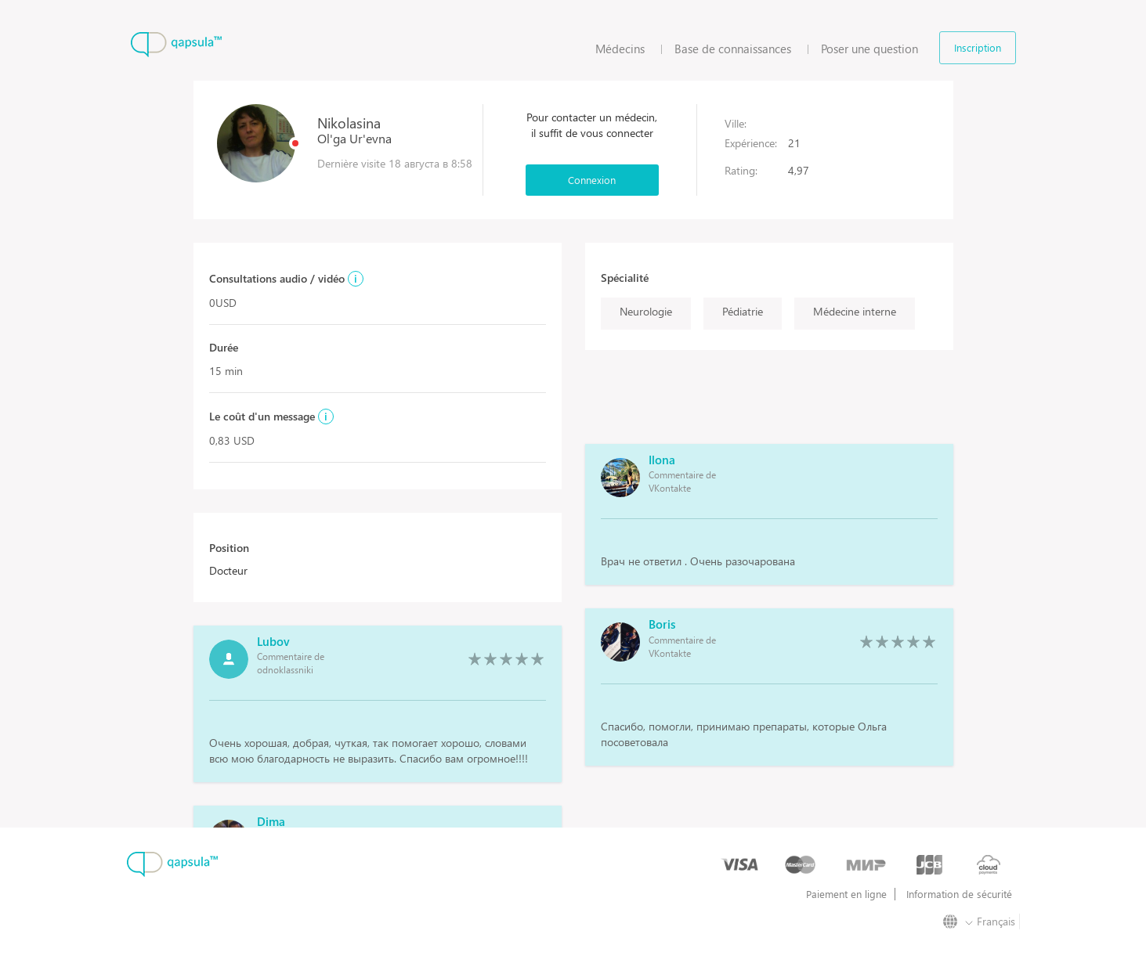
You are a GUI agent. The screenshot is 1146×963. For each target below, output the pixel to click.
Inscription (977, 47)
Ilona (662, 459)
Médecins (620, 48)
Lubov (273, 641)
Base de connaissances (732, 48)
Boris (662, 624)
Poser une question (869, 48)
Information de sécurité (959, 894)
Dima (271, 821)
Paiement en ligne (846, 894)
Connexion (592, 179)
